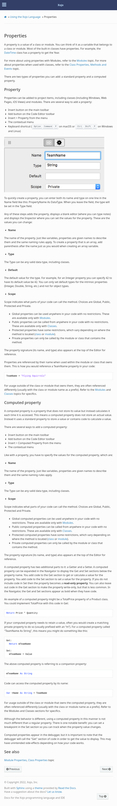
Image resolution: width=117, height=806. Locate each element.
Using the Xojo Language (25, 17)
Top (102, 796)
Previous (13, 769)
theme (39, 788)
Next (106, 769)
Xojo (61, 5)
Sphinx (20, 788)
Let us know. (54, 792)
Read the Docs (67, 788)
